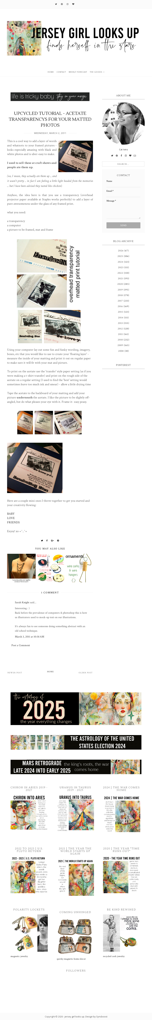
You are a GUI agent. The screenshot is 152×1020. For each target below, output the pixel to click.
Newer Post (14, 672)
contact (61, 72)
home (51, 72)
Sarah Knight (22, 602)
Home (50, 671)
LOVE (11, 518)
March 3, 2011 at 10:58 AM (29, 637)
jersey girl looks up (74, 1016)
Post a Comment (20, 645)
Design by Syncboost (96, 1016)
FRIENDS (13, 522)
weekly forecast (78, 72)
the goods (96, 72)
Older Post (86, 672)
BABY (11, 514)
